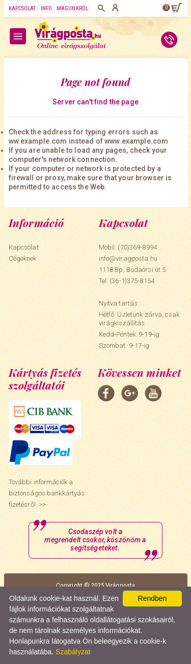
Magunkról (72, 8)
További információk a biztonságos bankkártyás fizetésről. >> (47, 493)
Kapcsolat (22, 8)
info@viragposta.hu (128, 258)
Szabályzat (73, 652)
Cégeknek (23, 258)
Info (46, 8)
